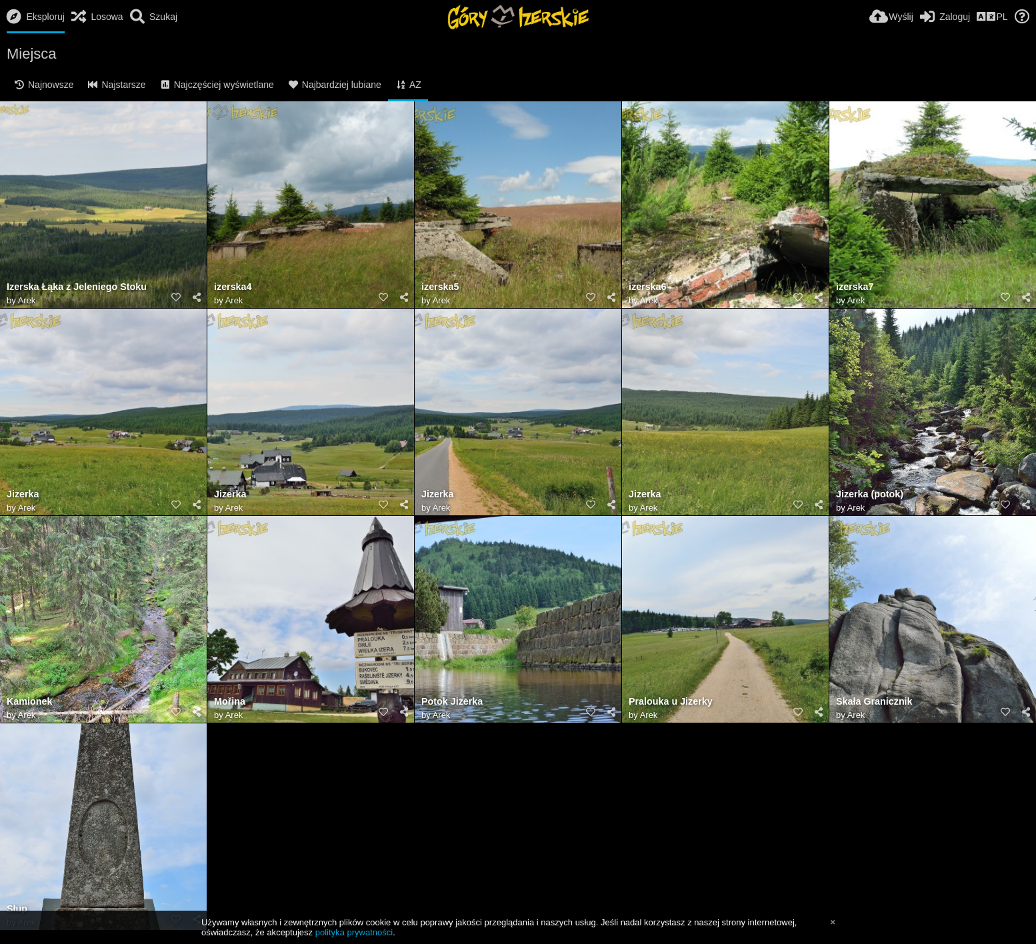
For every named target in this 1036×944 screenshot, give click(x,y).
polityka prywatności (354, 932)
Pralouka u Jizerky (671, 702)
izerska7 (855, 287)
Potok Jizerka (452, 702)
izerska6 (648, 287)
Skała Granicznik (874, 702)
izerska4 (233, 287)
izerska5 (440, 287)
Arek (27, 300)
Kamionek (29, 702)
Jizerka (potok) (869, 494)
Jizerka (23, 494)
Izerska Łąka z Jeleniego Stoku (77, 287)
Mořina (229, 702)
